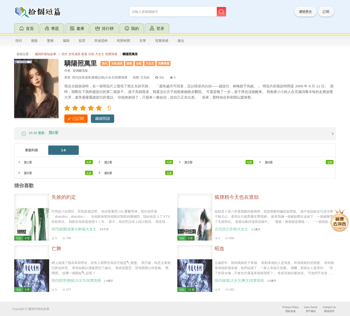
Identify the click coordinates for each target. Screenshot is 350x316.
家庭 (84, 54)
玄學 (142, 41)
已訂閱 (78, 119)
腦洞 (66, 41)
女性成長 (75, 54)
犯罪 (82, 41)
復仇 (181, 41)
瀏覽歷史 (305, 12)
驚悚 (50, 41)
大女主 (99, 54)
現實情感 (161, 41)
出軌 (91, 54)
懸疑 (34, 41)
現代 (18, 41)
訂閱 (326, 12)
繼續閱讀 (102, 119)
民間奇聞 (123, 41)
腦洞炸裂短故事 (45, 54)
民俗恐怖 (101, 41)
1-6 (63, 153)
